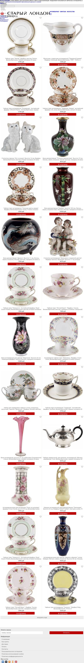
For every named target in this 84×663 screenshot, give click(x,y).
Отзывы (3, 8)
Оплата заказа (6, 630)
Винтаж (2, 18)
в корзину (21, 64)
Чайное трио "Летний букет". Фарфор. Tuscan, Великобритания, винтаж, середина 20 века (21, 608)
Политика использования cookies (13, 654)
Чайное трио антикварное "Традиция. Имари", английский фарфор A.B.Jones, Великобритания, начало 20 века (63, 109)
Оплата (2, 7)
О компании (4, 4)
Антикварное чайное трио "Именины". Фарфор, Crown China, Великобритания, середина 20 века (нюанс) (62, 358)
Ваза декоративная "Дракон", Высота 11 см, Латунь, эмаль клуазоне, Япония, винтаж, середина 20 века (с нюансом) (21, 259)
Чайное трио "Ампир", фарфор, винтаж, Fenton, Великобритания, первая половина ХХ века (21, 59)
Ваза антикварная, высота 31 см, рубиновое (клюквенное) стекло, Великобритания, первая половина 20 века (21, 458)
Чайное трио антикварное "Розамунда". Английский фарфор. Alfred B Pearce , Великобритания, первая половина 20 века (21, 110)
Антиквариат (4, 17)
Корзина (2, 16)
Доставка (3, 6)
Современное (4, 20)
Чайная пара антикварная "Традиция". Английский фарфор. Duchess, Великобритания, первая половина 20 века (62, 409)
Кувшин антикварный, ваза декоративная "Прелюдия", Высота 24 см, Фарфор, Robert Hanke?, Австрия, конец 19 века (62, 509)
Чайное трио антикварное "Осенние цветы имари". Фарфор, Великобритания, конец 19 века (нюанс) (21, 208)
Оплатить (66, 633)
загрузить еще (42, 617)
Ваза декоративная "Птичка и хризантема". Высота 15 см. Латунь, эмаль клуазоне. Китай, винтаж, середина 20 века (63, 159)
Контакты (3, 10)
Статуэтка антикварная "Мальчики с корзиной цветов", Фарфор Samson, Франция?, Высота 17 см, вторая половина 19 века (63, 259)
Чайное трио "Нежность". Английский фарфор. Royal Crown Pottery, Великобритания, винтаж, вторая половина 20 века (21, 559)
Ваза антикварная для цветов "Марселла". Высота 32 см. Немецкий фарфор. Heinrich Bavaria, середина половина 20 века (21, 359)
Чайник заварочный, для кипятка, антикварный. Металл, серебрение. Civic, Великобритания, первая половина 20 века (63, 459)
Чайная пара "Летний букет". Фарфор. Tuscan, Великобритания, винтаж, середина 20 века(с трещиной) (62, 308)
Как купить (3, 5)
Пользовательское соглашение (12, 651)
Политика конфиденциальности (12, 656)
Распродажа (4, 21)
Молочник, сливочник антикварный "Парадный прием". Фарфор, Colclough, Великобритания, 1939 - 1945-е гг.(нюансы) (62, 60)
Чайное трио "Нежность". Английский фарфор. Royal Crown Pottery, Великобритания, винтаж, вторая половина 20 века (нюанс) (21, 309)
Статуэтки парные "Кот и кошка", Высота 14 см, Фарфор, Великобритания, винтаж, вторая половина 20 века (21, 159)
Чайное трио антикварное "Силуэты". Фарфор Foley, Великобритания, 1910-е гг (63, 608)
